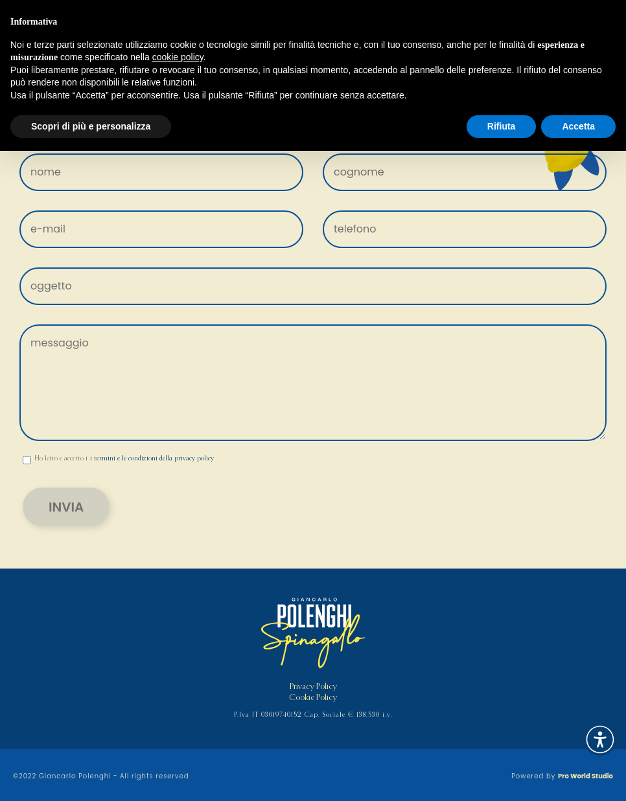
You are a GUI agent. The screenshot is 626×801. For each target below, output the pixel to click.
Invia (66, 507)
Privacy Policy (313, 687)
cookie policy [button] (177, 57)
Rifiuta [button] (501, 126)
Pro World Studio (585, 776)
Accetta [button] (578, 126)
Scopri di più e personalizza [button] (90, 126)
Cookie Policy (313, 698)
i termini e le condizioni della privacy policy (152, 458)
